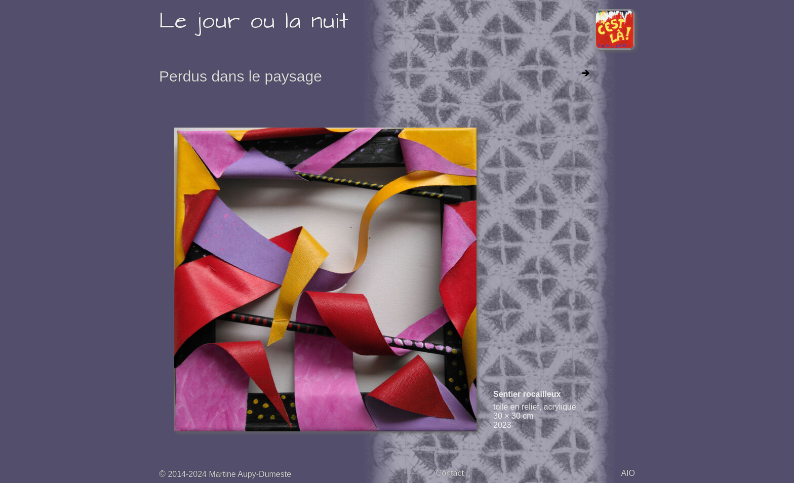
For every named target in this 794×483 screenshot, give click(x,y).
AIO (628, 473)
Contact (450, 473)
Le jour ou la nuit (254, 21)
